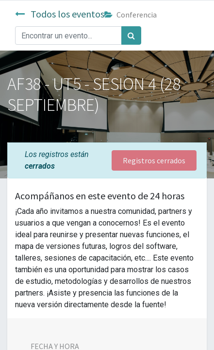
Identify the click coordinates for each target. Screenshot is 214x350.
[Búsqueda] (131, 35)
